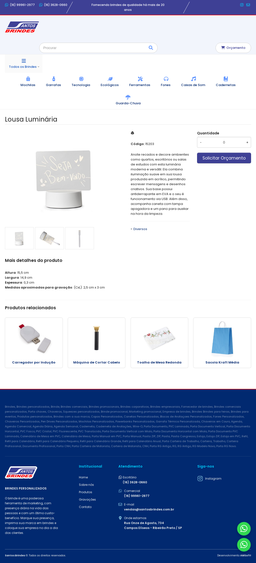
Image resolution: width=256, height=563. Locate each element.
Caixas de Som (193, 85)
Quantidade (208, 133)
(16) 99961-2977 (20, 5)
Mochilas (27, 85)
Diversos (140, 229)
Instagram (213, 478)
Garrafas (53, 85)
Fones (165, 85)
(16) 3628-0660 (53, 5)
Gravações (87, 499)
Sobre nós (86, 485)
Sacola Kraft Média (222, 362)
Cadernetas (226, 85)
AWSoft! (245, 555)
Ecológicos (110, 85)
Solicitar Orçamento (224, 158)
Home (83, 477)
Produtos (85, 492)
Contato (85, 507)
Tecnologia (81, 85)
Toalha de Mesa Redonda (159, 362)
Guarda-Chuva (128, 103)
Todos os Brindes (23, 66)
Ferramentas (139, 85)
